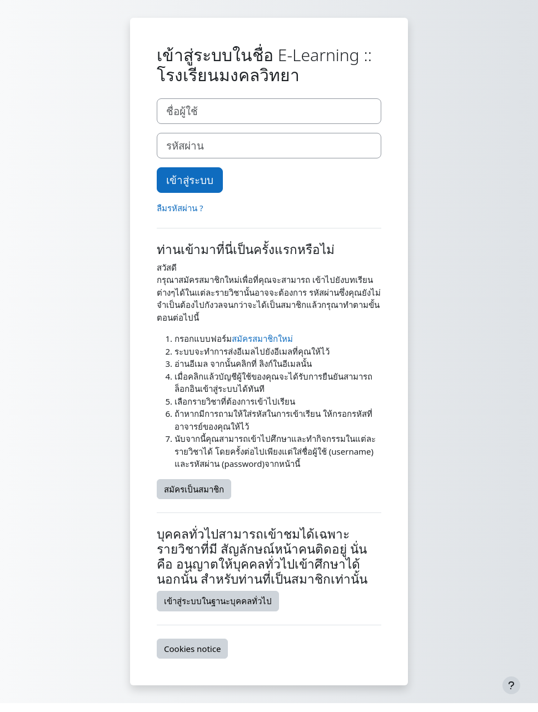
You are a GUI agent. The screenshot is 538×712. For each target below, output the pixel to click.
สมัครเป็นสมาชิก (194, 489)
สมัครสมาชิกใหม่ (262, 338)
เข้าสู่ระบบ (189, 180)
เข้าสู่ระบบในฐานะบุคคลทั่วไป (218, 600)
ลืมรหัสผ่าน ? (180, 207)
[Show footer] (511, 685)
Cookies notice (192, 648)
